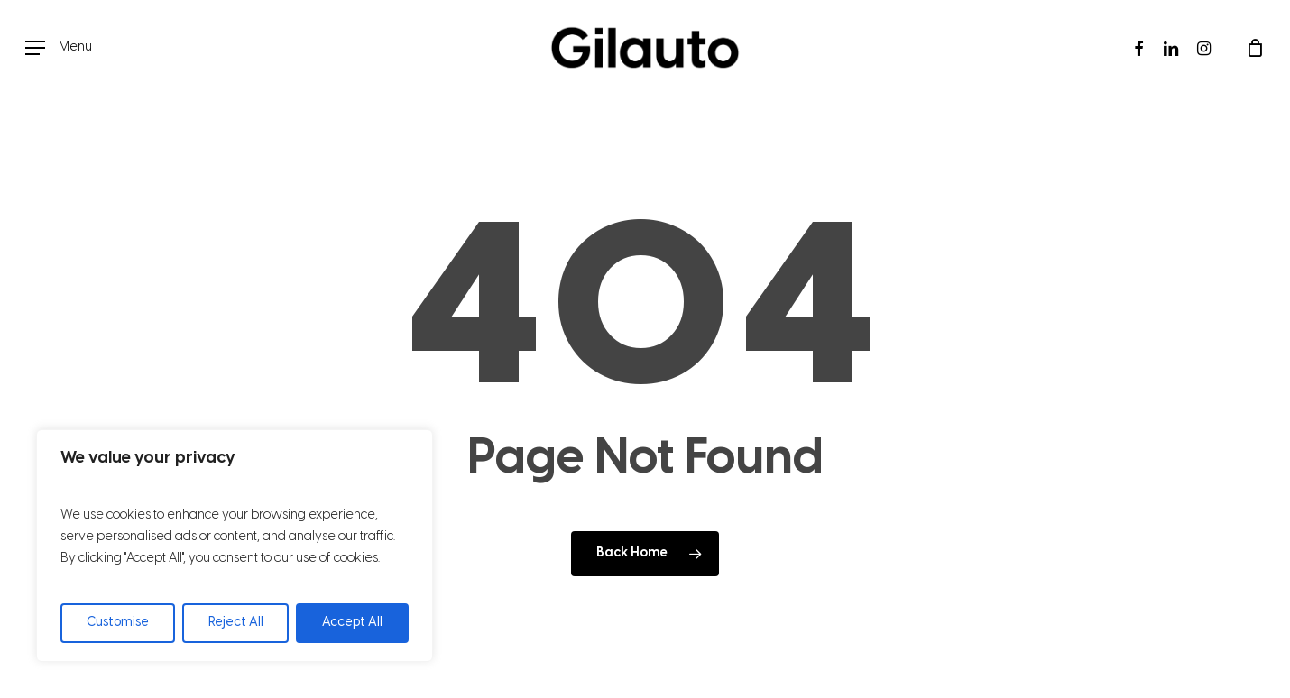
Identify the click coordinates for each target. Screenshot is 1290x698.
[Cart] (1255, 48)
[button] (58, 48)
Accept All (352, 622)
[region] (234, 545)
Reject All (235, 622)
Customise (118, 622)
